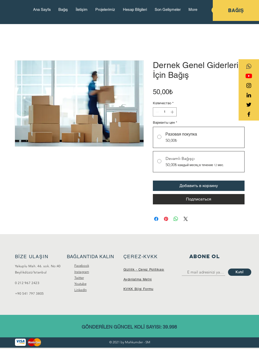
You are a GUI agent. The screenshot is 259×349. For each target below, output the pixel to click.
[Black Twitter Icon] (249, 104)
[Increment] (173, 112)
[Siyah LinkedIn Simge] (249, 95)
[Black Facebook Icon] (249, 114)
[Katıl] (239, 272)
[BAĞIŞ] (236, 10)
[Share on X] (186, 219)
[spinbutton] (165, 112)
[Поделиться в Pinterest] (166, 219)
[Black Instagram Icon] (249, 85)
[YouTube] (249, 76)
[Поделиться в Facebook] (156, 219)
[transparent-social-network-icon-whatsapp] (249, 66)
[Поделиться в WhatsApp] (176, 219)
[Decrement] (157, 112)
